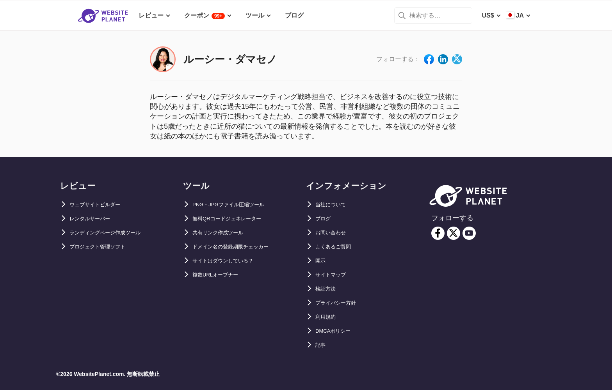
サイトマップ (334, 274)
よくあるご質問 (337, 246)
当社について (334, 204)
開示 (321, 260)
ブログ (324, 218)
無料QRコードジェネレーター (234, 218)
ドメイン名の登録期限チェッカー (239, 246)
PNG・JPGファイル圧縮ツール (236, 204)
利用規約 (327, 317)
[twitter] (453, 233)
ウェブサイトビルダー (100, 204)
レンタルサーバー (94, 218)
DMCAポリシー (337, 331)
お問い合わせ (334, 232)
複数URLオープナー (220, 274)
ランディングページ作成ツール (113, 232)
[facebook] (438, 233)
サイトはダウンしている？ (229, 260)
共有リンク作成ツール (223, 232)
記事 (321, 345)
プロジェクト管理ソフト (103, 246)
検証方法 (327, 288)
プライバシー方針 (340, 303)
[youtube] (469, 233)
